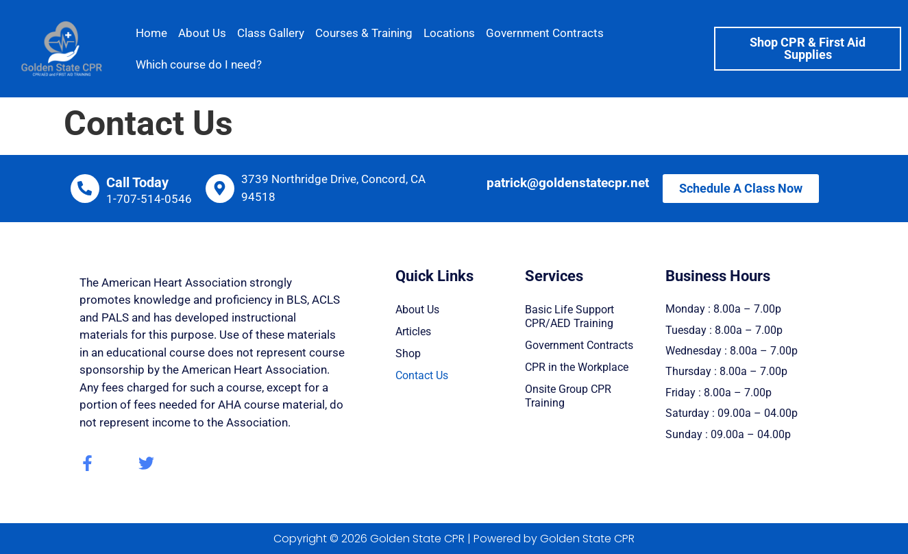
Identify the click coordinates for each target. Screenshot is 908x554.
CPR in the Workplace (576, 367)
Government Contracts (545, 33)
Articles (413, 331)
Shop (408, 353)
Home (151, 33)
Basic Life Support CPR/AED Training (569, 316)
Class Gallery (270, 33)
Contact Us (421, 375)
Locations (449, 33)
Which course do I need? (199, 64)
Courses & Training (364, 33)
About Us (202, 33)
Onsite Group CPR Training (568, 396)
